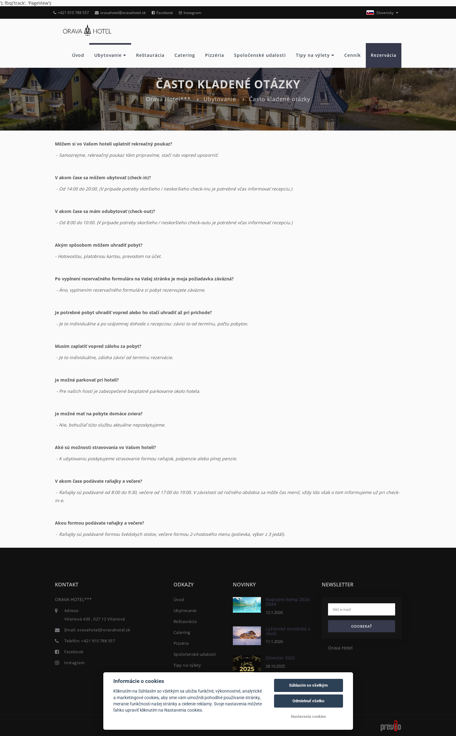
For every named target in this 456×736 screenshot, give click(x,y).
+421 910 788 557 (71, 12)
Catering (184, 55)
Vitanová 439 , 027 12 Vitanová (94, 619)
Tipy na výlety (315, 55)
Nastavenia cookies (308, 716)
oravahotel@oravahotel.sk (120, 12)
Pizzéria (214, 55)
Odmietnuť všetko (308, 701)
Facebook (162, 12)
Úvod (78, 55)
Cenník (352, 55)
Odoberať (361, 626)
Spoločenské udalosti (260, 55)
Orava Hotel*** (168, 99)
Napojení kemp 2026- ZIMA (288, 601)
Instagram (190, 12)
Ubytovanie (110, 55)
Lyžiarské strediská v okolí (288, 631)
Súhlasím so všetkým (308, 685)
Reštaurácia (150, 55)
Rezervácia (383, 55)
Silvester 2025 (280, 658)
